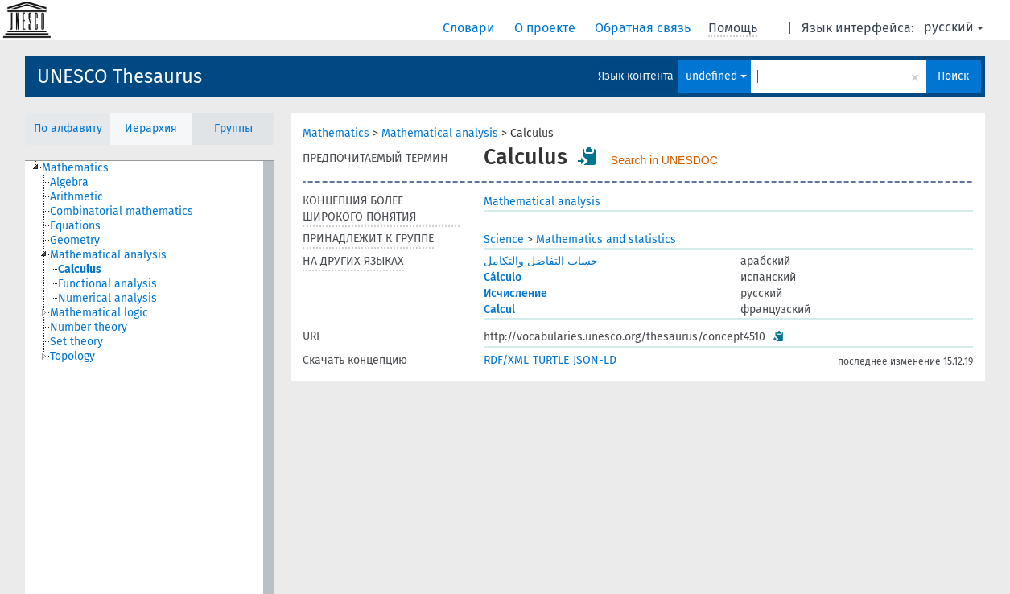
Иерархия (151, 128)
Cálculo (502, 277)
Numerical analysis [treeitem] (107, 298)
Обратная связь (644, 27)
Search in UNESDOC (664, 160)
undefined (716, 76)
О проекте (546, 27)
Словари (470, 27)
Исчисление (515, 293)
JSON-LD (594, 360)
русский (953, 27)
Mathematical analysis (439, 133)
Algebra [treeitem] (69, 182)
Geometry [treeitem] (75, 240)
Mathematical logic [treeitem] (99, 313)
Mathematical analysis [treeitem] (108, 255)
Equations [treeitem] (75, 226)
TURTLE (551, 360)
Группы (233, 128)
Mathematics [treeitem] (75, 168)
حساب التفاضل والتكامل (541, 261)
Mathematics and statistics (606, 239)
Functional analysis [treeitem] (107, 284)
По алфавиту (68, 128)
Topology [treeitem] (72, 356)
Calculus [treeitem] (79, 269)
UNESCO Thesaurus (119, 76)
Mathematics (336, 133)
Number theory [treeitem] (88, 327)
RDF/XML (506, 360)
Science (504, 239)
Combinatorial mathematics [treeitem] (121, 211)
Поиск (953, 76)
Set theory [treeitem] (76, 342)
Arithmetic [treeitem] (76, 197)
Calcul (499, 309)
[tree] (149, 377)
